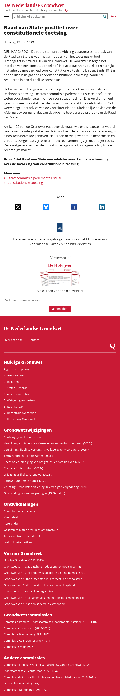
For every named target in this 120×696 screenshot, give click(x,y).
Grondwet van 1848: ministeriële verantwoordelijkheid (39, 585)
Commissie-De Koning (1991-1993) (26, 690)
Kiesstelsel (11, 517)
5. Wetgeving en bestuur (20, 400)
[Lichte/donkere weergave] (113, 16)
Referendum (12, 523)
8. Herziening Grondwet (19, 419)
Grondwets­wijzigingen (28, 430)
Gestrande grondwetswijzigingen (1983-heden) (34, 493)
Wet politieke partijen (18, 542)
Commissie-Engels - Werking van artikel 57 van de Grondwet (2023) (47, 665)
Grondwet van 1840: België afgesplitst (28, 591)
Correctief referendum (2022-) (23, 468)
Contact (34, 340)
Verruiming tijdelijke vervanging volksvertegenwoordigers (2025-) (46, 449)
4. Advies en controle (17, 394)
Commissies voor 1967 (18, 647)
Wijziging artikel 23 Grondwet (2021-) (28, 474)
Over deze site (13, 340)
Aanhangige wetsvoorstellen (22, 437)
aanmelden (59, 309)
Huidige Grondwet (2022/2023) (24, 560)
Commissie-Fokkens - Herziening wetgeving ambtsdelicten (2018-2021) (50, 677)
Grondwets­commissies (28, 615)
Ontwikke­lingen (21, 504)
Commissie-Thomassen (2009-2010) (27, 628)
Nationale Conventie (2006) (21, 683)
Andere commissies (24, 657)
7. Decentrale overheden (20, 413)
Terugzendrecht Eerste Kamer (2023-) (28, 456)
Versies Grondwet (23, 553)
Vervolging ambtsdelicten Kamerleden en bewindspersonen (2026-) (48, 443)
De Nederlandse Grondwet (34, 5)
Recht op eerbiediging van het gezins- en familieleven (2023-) (44, 462)
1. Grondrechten (14, 375)
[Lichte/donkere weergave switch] (113, 16)
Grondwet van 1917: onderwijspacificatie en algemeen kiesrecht (45, 573)
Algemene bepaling (16, 369)
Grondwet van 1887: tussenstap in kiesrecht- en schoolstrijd (43, 579)
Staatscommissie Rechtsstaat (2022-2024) (31, 671)
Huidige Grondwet (23, 362)
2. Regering (11, 381)
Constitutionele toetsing (25, 183)
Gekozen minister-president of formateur (31, 530)
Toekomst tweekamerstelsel (22, 536)
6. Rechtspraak (13, 406)
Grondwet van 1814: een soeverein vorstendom (35, 604)
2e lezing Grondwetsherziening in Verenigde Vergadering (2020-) (46, 487)
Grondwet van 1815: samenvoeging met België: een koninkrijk (44, 597)
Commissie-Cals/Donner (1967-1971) (27, 640)
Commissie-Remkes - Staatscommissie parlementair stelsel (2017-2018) (50, 622)
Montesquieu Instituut (50, 10)
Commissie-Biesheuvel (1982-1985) (26, 634)
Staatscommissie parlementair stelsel (35, 178)
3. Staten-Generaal (16, 388)
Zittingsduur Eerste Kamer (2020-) (26, 481)
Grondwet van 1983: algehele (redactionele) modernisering (42, 566)
